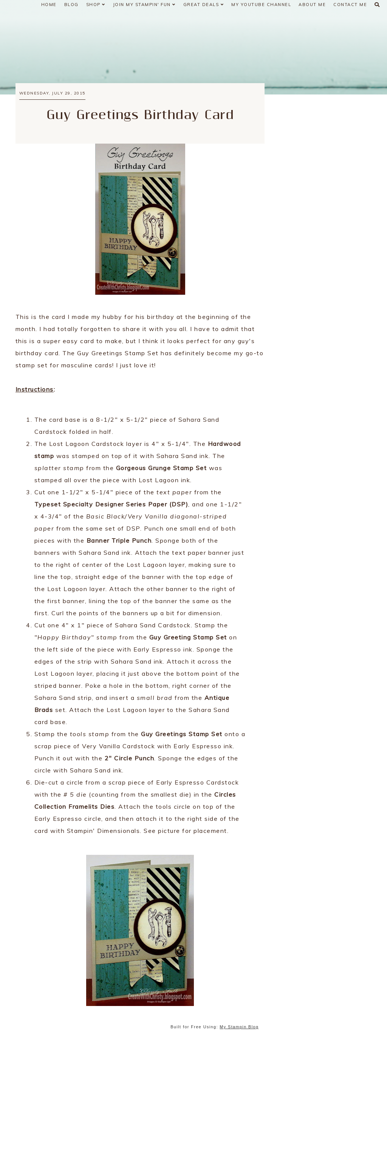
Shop (95, 4)
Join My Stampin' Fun (144, 4)
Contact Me (350, 4)
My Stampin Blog (239, 1027)
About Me (312, 4)
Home (49, 4)
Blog (71, 4)
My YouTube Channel (261, 4)
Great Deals (203, 4)
